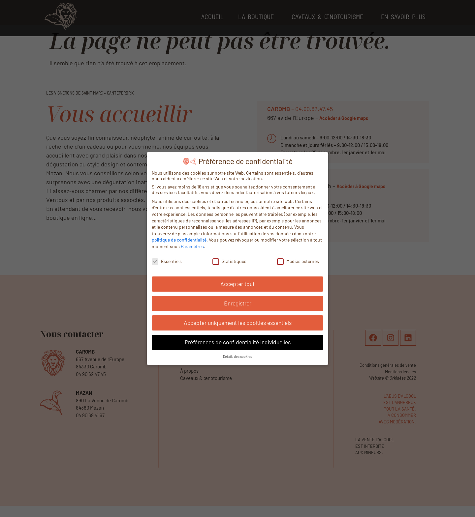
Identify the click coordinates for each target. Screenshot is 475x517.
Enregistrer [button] (237, 302)
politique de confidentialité (179, 239)
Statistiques (229, 260)
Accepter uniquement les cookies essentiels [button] (238, 322)
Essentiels (167, 260)
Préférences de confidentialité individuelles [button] (238, 341)
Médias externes (298, 260)
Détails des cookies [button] (237, 356)
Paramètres (192, 245)
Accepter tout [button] (237, 283)
